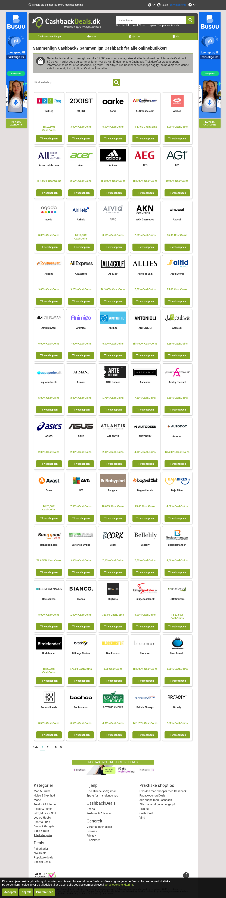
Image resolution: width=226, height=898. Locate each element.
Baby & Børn (41, 831)
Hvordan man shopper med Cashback (163, 791)
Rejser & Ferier (43, 808)
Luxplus (151, 25)
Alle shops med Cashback (156, 800)
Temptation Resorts (168, 25)
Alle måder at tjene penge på (157, 804)
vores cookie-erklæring (119, 884)
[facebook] (186, 875)
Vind (142, 817)
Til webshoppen (49, 138)
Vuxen (142, 25)
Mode (37, 800)
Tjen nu (144, 808)
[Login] (162, 5)
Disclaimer (93, 840)
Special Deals (42, 862)
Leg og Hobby (42, 817)
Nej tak (26, 892)
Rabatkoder (41, 848)
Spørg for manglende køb (102, 795)
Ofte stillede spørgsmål (101, 791)
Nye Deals (40, 853)
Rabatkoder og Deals (153, 795)
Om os (91, 809)
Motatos (127, 25)
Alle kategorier (43, 835)
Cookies (92, 831)
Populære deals (43, 857)
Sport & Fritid (42, 822)
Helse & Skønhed (44, 795)
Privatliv (92, 835)
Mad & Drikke (42, 791)
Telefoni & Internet (45, 804)
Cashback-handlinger (49, 36)
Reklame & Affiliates (99, 813)
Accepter (10, 892)
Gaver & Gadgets (44, 826)
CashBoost (146, 813)
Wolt (135, 25)
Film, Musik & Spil (45, 813)
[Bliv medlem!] (178, 5)
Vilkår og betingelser (99, 826)
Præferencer (44, 892)
